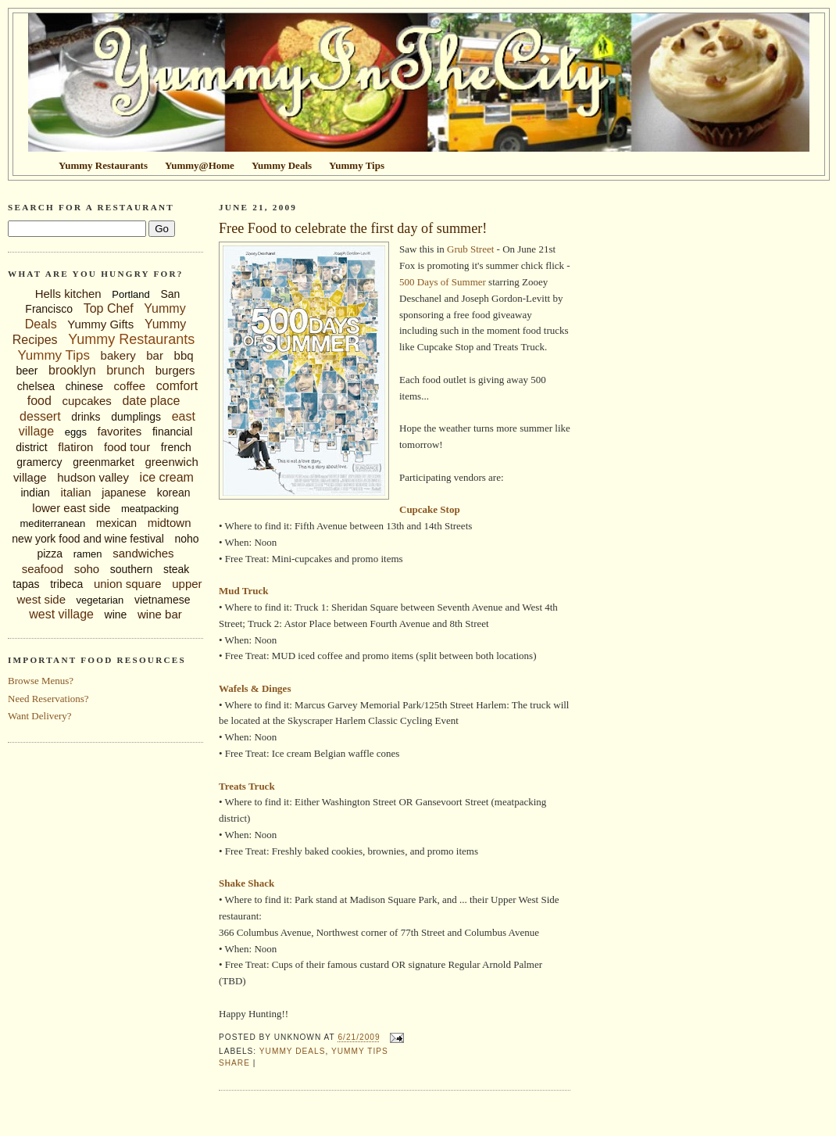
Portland (130, 294)
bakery (118, 355)
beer (27, 370)
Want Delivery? (40, 716)
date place (151, 400)
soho (87, 568)
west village (61, 614)
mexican (116, 523)
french (176, 447)
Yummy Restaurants (131, 339)
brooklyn (71, 370)
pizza (50, 553)
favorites (120, 431)
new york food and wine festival (88, 538)
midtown (169, 522)
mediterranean (52, 523)
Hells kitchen (68, 293)
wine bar (160, 614)
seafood (42, 568)
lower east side (71, 507)
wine (116, 614)
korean (174, 492)
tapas (26, 584)
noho (187, 538)
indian (34, 492)
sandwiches (143, 553)
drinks (85, 416)
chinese (84, 386)
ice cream (167, 477)
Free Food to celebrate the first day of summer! (353, 228)
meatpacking (150, 508)
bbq (184, 355)
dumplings (136, 416)
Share (234, 1063)
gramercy (39, 462)
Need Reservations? (48, 698)
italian (75, 492)
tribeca (66, 584)
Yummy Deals (292, 1051)
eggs (76, 432)
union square (128, 583)
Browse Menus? (40, 680)
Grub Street (470, 249)
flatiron (75, 446)
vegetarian (100, 600)
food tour (127, 446)
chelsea (36, 386)
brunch (125, 370)
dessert (40, 416)
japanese (124, 492)
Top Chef (109, 308)
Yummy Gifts (100, 324)
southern (131, 569)
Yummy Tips (53, 355)
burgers (175, 370)
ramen (87, 554)
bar (154, 355)
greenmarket (103, 462)
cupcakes (86, 400)
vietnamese (162, 599)
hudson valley (93, 477)
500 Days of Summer (442, 282)
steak (176, 569)
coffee (130, 385)
